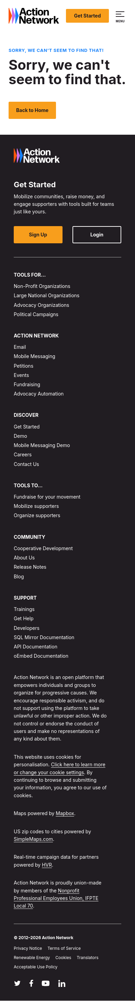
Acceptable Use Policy (35, 966)
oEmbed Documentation (41, 656)
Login (96, 234)
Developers (27, 628)
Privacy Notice (28, 948)
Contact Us (26, 464)
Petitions (23, 366)
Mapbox (65, 813)
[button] (121, 16)
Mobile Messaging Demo (42, 445)
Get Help (24, 619)
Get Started (87, 16)
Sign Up (38, 234)
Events (21, 375)
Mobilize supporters (36, 506)
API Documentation (35, 646)
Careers (23, 454)
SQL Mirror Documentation (44, 637)
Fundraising (27, 384)
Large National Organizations (46, 295)
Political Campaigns (36, 314)
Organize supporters (37, 516)
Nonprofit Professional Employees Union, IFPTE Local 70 (56, 898)
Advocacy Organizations (41, 305)
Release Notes (30, 567)
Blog (19, 576)
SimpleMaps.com (33, 839)
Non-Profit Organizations (42, 286)
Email (20, 347)
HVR (47, 865)
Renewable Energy (32, 957)
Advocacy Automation (39, 394)
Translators (87, 957)
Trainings (24, 609)
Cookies (63, 957)
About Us (24, 557)
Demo (20, 436)
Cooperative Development (43, 548)
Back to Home (32, 110)
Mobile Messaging (34, 356)
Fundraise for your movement (47, 497)
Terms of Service (64, 948)
